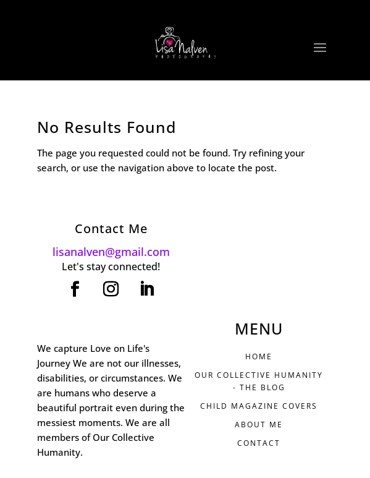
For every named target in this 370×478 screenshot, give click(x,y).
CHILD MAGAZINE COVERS (258, 406)
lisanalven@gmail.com (111, 251)
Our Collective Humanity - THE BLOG (259, 381)
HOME (258, 356)
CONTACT (258, 443)
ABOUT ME (259, 424)
